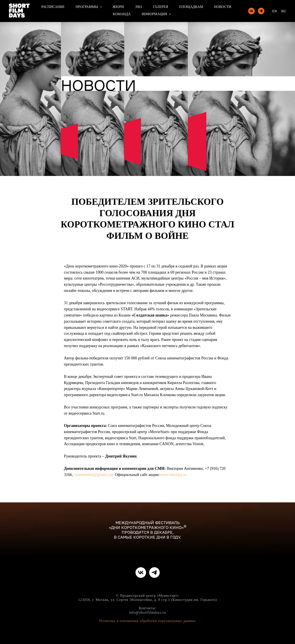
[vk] (251, 11)
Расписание (53, 7)
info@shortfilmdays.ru (147, 612)
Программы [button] (87, 7)
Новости (222, 7)
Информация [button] (155, 14)
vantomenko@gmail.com (94, 474)
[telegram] (261, 11)
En (274, 11)
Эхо (138, 7)
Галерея (160, 7)
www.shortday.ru (173, 474)
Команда (122, 14)
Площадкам (191, 7)
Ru (283, 11)
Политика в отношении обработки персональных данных (147, 621)
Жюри (118, 7)
